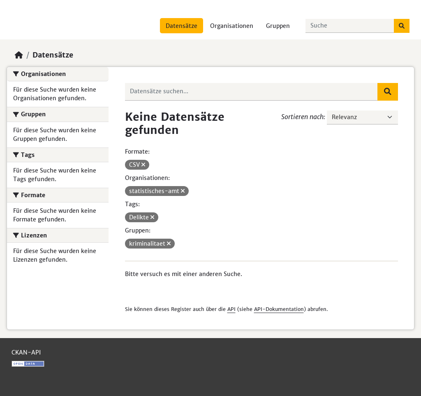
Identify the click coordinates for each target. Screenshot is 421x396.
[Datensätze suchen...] (349, 26)
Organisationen (231, 26)
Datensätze (181, 26)
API (231, 309)
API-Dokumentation (279, 309)
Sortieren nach (302, 117)
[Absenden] (401, 26)
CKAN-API (26, 352)
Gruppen (278, 26)
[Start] (19, 55)
